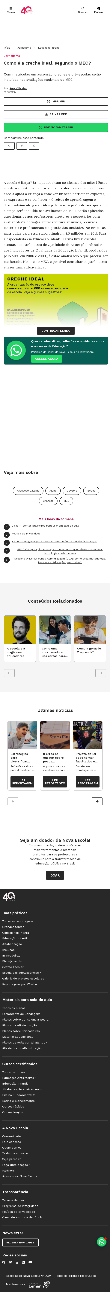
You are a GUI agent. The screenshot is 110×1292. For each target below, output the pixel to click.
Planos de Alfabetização (19, 1026)
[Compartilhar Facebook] (21, 146)
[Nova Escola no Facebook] (3, 1262)
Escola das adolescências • (21, 973)
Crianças (48, 500)
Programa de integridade (20, 1206)
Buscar (83, 10)
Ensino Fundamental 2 (18, 1095)
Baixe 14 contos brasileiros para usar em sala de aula (41, 527)
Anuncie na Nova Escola (19, 1176)
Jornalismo (24, 47)
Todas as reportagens (17, 921)
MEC (66, 500)
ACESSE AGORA (46, 359)
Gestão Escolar (13, 967)
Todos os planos (13, 1008)
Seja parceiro (11, 1159)
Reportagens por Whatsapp (21, 984)
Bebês (91, 490)
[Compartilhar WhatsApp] (9, 146)
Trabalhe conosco (15, 1154)
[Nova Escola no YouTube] (30, 1262)
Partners (8, 1171)
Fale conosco (11, 1142)
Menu (11, 10)
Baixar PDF (56, 114)
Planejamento (12, 961)
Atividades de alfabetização (22, 1048)
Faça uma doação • (16, 1165)
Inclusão (8, 950)
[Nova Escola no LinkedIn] (23, 1262)
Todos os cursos (13, 1072)
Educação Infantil (49, 47)
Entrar (98, 10)
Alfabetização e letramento (22, 1090)
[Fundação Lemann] (39, 1284)
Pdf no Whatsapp (56, 127)
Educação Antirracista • (19, 1078)
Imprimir (56, 101)
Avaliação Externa (28, 490)
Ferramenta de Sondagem (21, 1014)
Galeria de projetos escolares (23, 979)
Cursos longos (12, 1112)
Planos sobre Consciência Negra (25, 1020)
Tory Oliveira (18, 88)
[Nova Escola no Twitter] (10, 1262)
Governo (72, 490)
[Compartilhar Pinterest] (34, 146)
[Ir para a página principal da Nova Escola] (26, 10)
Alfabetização (12, 944)
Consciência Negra (15, 933)
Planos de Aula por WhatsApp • (24, 1043)
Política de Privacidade (22, 535)
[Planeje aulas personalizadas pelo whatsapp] (102, 1242)
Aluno (53, 490)
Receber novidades (20, 1243)
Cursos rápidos (13, 1107)
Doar (55, 876)
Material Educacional (17, 1037)
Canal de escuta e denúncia (22, 1218)
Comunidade (11, 1136)
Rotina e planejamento (18, 1101)
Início (7, 47)
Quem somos (11, 1148)
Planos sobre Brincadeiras (21, 1031)
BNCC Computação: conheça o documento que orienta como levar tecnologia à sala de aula (53, 551)
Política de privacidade (18, 1212)
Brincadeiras (11, 956)
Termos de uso (13, 1200)
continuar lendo (55, 330)
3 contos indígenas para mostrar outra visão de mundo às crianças (50, 543)
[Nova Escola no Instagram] (17, 1262)
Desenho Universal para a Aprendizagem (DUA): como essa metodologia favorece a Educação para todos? (55, 560)
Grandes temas (13, 927)
